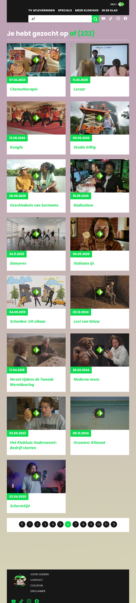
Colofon (36, 585)
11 (106, 524)
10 (98, 524)
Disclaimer (37, 591)
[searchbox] (60, 18)
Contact (36, 580)
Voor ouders (39, 574)
